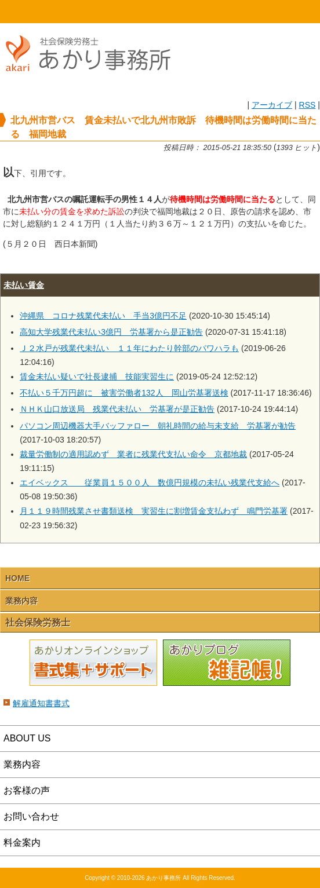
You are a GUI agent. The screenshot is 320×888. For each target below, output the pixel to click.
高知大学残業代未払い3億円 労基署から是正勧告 (111, 332)
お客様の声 (26, 790)
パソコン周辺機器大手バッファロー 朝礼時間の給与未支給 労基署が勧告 (158, 425)
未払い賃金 (23, 285)
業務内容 (21, 600)
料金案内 (22, 842)
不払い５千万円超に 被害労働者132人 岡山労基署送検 (124, 392)
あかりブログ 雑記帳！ (226, 663)
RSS (307, 104)
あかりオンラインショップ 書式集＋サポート (93, 663)
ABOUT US (27, 738)
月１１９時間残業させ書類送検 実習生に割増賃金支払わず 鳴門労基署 (154, 511)
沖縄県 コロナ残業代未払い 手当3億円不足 (103, 315)
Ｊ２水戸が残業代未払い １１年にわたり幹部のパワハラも (129, 348)
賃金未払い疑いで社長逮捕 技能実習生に (97, 376)
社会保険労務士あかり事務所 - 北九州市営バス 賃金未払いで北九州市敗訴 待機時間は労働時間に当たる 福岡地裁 (93, 76)
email (200, 11)
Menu (280, 11)
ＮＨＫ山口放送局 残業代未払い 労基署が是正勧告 (117, 409)
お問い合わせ (31, 816)
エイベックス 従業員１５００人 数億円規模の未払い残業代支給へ (149, 482)
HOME (40, 11)
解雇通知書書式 (41, 703)
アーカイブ (272, 104)
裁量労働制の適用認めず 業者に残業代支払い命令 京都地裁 (133, 454)
